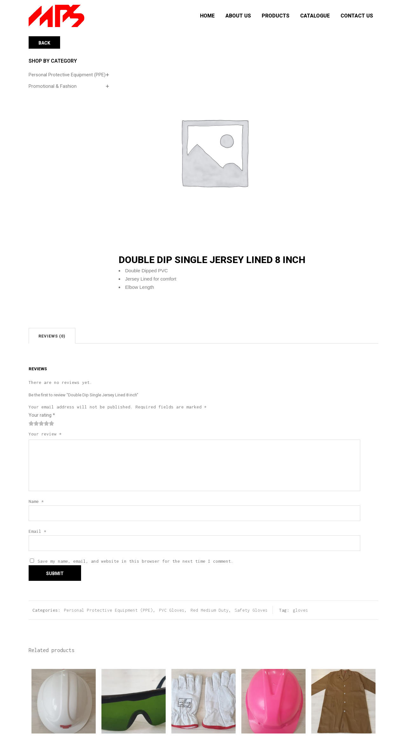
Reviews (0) (52, 336)
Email (37, 531)
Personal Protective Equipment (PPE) (67, 75)
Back (44, 42)
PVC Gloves (171, 610)
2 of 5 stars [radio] (34, 423)
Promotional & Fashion (53, 86)
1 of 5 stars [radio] (31, 423)
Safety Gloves (251, 610)
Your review (45, 433)
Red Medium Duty (209, 610)
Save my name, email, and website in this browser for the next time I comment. (135, 561)
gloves (300, 610)
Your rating (42, 415)
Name (36, 501)
